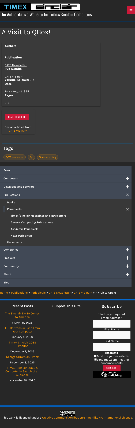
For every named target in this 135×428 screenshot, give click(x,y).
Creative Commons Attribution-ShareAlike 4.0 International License (87, 417)
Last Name (111, 341)
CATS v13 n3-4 (14, 78)
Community (67, 268)
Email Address (111, 318)
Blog (6, 284)
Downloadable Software (67, 188)
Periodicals (69, 210)
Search (7, 171)
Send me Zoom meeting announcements (113, 361)
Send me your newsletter (112, 356)
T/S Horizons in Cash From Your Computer (22, 329)
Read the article (16, 118)
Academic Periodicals (24, 230)
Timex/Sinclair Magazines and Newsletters (38, 217)
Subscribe (111, 368)
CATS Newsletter (16, 66)
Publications (67, 196)
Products (67, 259)
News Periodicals (21, 237)
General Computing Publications (32, 223)
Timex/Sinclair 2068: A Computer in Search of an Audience (22, 371)
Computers (67, 180)
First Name (111, 329)
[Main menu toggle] (131, 11)
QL (31, 158)
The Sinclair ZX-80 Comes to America (22, 315)
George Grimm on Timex (22, 357)
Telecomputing (47, 158)
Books (11, 203)
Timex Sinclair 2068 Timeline (22, 344)
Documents (14, 243)
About (67, 276)
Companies (67, 251)
